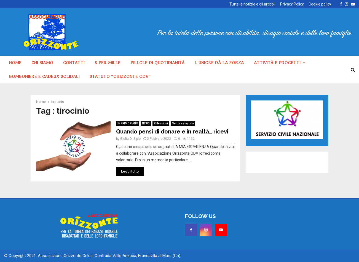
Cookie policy (320, 4)
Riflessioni (161, 123)
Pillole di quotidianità (157, 62)
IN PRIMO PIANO (127, 123)
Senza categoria (183, 123)
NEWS (146, 123)
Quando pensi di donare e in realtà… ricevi (172, 131)
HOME (15, 62)
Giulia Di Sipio (130, 139)
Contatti (74, 62)
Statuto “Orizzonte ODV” (120, 76)
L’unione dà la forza (219, 62)
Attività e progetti (277, 62)
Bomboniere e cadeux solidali (44, 76)
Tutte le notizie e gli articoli (252, 4)
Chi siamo (42, 62)
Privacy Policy (292, 4)
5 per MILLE (107, 62)
